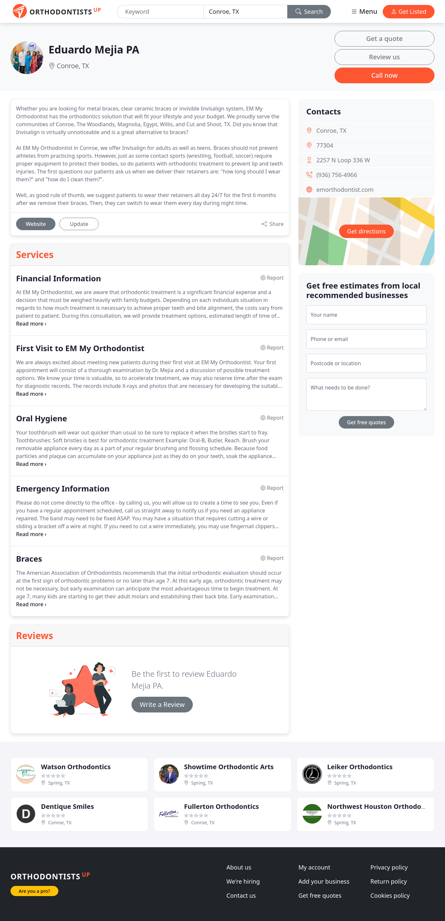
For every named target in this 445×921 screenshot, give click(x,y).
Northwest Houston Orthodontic (380, 806)
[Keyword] (160, 11)
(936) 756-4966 (336, 175)
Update (79, 224)
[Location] (245, 11)
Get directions (366, 231)
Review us (384, 56)
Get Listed (408, 11)
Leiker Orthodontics (360, 766)
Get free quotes (366, 422)
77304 (324, 145)
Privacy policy (389, 867)
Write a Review (162, 704)
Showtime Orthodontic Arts (228, 766)
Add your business (324, 881)
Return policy (389, 881)
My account (314, 867)
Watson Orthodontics (76, 766)
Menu (364, 11)
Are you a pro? (34, 891)
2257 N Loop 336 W (343, 160)
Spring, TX (59, 783)
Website (36, 224)
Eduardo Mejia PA (94, 49)
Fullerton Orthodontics (221, 806)
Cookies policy (390, 895)
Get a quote (384, 38)
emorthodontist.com (345, 189)
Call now (384, 75)
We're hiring (243, 881)
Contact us (241, 895)
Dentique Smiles (67, 806)
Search (309, 11)
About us (239, 867)
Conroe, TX (73, 65)
